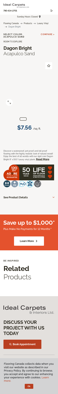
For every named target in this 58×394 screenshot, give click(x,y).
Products (28, 23)
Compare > (48, 34)
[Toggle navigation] (52, 10)
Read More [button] (42, 159)
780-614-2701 (10, 11)
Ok (29, 386)
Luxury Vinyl (42, 23)
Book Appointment (22, 344)
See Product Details (15, 197)
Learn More (29, 241)
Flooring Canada (11, 23)
